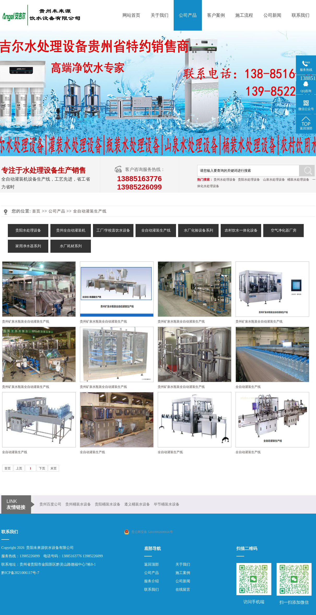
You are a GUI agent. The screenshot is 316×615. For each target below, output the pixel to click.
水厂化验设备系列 (198, 230)
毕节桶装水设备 (166, 504)
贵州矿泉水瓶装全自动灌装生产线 (25, 321)
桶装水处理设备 (298, 179)
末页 (53, 468)
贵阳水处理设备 (249, 179)
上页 (19, 468)
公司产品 (188, 15)
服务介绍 (151, 581)
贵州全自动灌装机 (70, 230)
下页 (42, 468)
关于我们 (159, 15)
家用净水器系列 (28, 246)
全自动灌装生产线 (90, 211)
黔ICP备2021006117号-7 (20, 573)
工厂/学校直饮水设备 (113, 230)
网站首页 (131, 15)
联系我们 (300, 15)
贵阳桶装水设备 (107, 504)
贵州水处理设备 (225, 179)
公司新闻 (272, 15)
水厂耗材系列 (71, 246)
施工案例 (182, 573)
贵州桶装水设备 (78, 504)
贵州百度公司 (50, 504)
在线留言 (182, 589)
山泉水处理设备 (274, 179)
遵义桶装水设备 (137, 504)
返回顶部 (151, 564)
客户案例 (216, 15)
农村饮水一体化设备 (241, 230)
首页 (36, 211)
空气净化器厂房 (283, 230)
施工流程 (244, 15)
